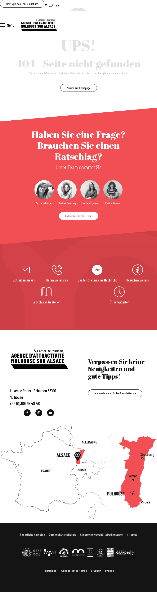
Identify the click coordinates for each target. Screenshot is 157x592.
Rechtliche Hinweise (32, 534)
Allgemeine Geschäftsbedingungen (101, 534)
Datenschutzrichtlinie (62, 534)
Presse (109, 570)
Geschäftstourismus (74, 570)
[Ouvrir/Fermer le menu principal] (7, 25)
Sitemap (132, 534)
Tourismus (50, 570)
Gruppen (96, 570)
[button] (50, 5)
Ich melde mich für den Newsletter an (115, 393)
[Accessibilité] (45, 4)
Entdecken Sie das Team (78, 216)
